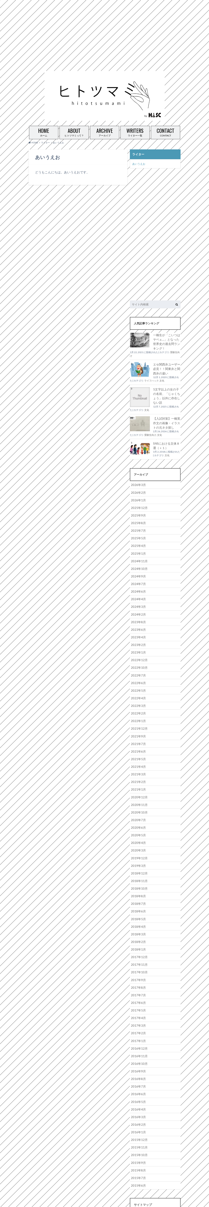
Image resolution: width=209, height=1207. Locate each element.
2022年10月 (138, 658)
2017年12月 (138, 939)
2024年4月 (137, 592)
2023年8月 (137, 614)
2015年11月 (138, 1124)
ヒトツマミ (145, 1201)
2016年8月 (137, 1057)
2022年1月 (137, 710)
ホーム (43, 131)
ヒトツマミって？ (74, 131)
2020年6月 (137, 813)
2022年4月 (137, 688)
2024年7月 (137, 577)
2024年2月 (137, 607)
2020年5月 (137, 821)
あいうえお (138, 163)
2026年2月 (137, 488)
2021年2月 (137, 769)
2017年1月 (137, 1020)
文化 (162, 378)
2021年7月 (137, 732)
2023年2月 (137, 636)
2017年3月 (137, 1005)
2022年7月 (137, 666)
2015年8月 (137, 1146)
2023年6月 (137, 621)
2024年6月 (137, 584)
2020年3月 (137, 835)
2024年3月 (137, 599)
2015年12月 (138, 1116)
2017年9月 (137, 961)
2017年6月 (137, 983)
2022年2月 (137, 703)
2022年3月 (137, 695)
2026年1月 (137, 496)
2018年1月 (137, 932)
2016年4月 (137, 1087)
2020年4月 (137, 828)
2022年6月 (137, 673)
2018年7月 (137, 887)
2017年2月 (137, 1013)
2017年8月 (137, 969)
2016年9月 (137, 1050)
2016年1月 (137, 1109)
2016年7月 (137, 1065)
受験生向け (150, 432)
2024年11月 (138, 555)
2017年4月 (137, 998)
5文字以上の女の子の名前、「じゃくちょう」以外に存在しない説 (166, 393)
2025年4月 (137, 540)
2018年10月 (138, 872)
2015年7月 (137, 1153)
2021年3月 (137, 762)
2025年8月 (137, 518)
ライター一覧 (135, 131)
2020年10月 (138, 799)
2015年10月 (138, 1131)
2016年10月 (138, 1042)
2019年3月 (137, 850)
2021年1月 (137, 776)
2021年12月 (138, 717)
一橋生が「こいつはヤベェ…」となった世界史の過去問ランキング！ (166, 341)
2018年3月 (137, 917)
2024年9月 (137, 570)
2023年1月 (137, 644)
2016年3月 (137, 1094)
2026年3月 (137, 481)
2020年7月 (137, 806)
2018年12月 (138, 858)
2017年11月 (138, 946)
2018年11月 (138, 865)
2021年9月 (137, 725)
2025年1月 (137, 547)
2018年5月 (137, 902)
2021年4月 (137, 754)
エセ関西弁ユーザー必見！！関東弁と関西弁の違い (165, 367)
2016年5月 (137, 1079)
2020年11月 (138, 791)
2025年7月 (137, 525)
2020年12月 (138, 784)
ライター (138, 154)
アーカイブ (104, 131)
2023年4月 (137, 629)
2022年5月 (137, 680)
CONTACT (165, 131)
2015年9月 (137, 1138)
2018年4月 (137, 909)
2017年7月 (137, 976)
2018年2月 (137, 924)
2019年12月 (138, 843)
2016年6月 (137, 1072)
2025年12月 (138, 503)
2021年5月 (137, 747)
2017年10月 (138, 954)
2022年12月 (138, 651)
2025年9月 (137, 511)
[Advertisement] (103, 28)
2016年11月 (138, 1035)
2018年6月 (137, 895)
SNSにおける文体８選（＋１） (165, 442)
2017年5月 (137, 991)
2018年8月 (137, 880)
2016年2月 (137, 1102)
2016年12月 (138, 1028)
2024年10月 (138, 562)
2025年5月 (137, 533)
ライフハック (151, 378)
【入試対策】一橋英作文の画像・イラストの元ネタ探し (165, 420)
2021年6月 (137, 740)
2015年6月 (137, 1161)
